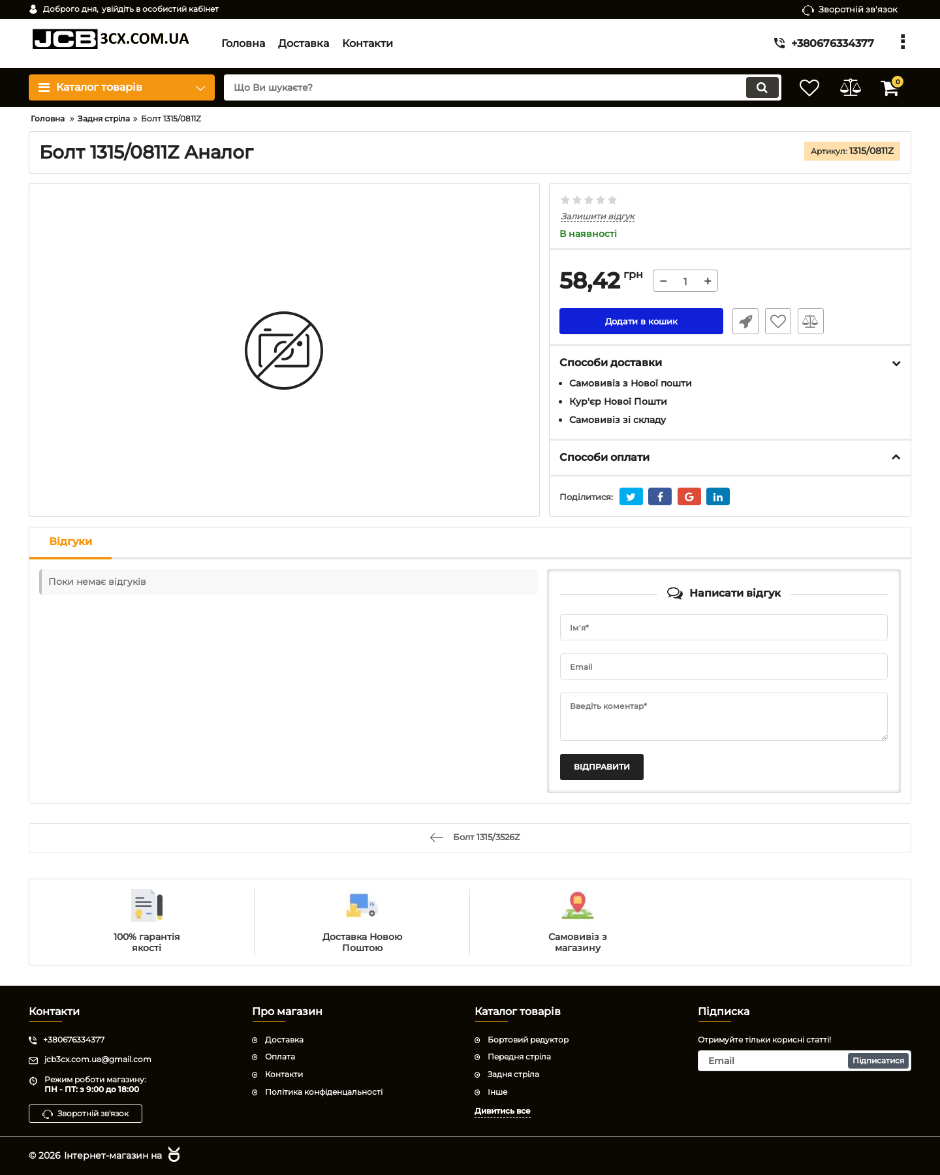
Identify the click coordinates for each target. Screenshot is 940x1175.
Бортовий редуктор (528, 1039)
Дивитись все (503, 1110)
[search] (494, 87)
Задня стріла (513, 1074)
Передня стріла (519, 1056)
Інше (497, 1091)
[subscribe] (805, 1060)
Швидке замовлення (743, 322)
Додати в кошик (641, 322)
